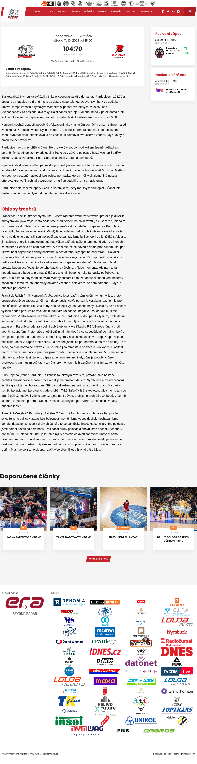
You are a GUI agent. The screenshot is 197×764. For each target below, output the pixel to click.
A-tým (60, 11)
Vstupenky (146, 11)
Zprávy (37, 11)
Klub (48, 11)
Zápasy (74, 11)
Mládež (88, 11)
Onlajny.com (188, 753)
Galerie (102, 11)
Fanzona (130, 11)
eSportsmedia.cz (49, 753)
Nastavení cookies (162, 753)
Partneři (116, 11)
